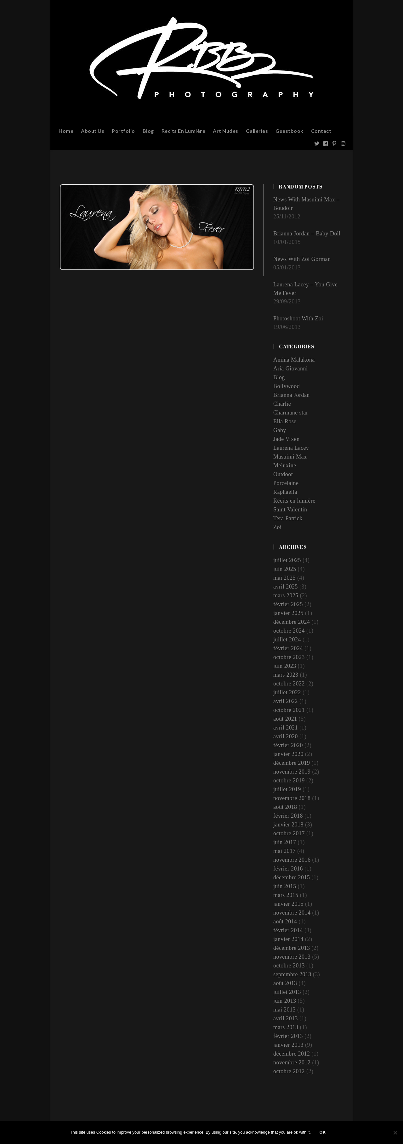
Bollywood (286, 386)
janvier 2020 (288, 754)
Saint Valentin (290, 509)
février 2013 (288, 1036)
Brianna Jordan (291, 395)
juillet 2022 (287, 692)
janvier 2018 (288, 824)
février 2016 (288, 868)
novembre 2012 (292, 1062)
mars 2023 (285, 675)
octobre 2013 (289, 965)
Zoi (277, 527)
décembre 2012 (291, 1054)
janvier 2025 (288, 613)
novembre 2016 (292, 860)
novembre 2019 (292, 772)
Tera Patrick (288, 518)
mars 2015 (285, 895)
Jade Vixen (286, 439)
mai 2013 (284, 1009)
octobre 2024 (289, 631)
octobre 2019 (289, 780)
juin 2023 (284, 666)
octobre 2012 (289, 1071)
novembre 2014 (292, 913)
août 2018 (285, 807)
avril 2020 (285, 736)
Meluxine (284, 465)
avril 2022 (285, 701)
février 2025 (288, 604)
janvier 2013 (288, 1045)
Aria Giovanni (290, 368)
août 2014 (285, 921)
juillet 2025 (287, 560)
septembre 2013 (292, 974)
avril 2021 (285, 727)
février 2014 (288, 930)
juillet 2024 (287, 639)
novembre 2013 (292, 957)
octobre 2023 (289, 657)
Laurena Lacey (291, 448)
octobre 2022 (289, 683)
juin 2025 (284, 569)
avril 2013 (285, 1018)
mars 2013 (285, 1027)
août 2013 (285, 983)
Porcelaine (286, 483)
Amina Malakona (294, 360)
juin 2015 (284, 886)
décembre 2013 (291, 948)
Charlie (282, 404)
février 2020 (288, 745)
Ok (323, 1133)
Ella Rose (285, 421)
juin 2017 (284, 842)
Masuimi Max (290, 457)
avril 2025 (285, 586)
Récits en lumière (294, 501)
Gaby (279, 430)
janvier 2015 (288, 904)
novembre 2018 (292, 798)
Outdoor (283, 474)
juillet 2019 (287, 789)
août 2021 (285, 719)
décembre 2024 (291, 622)
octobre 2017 (289, 833)
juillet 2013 (287, 992)
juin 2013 (284, 1001)
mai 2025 (284, 578)
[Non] (395, 1133)
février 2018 (288, 816)
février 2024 (288, 648)
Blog (279, 377)
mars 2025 (285, 595)
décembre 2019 (291, 763)
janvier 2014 (288, 939)
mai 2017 (284, 851)
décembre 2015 (291, 877)
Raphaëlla (285, 492)
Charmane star (290, 412)
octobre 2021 (289, 710)
